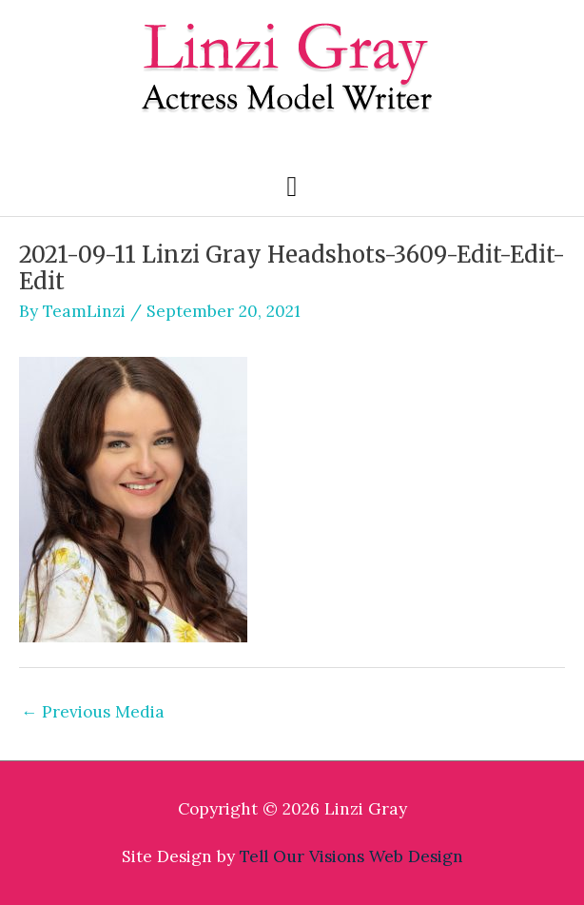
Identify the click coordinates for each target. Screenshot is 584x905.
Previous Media (93, 711)
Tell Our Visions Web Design (351, 856)
